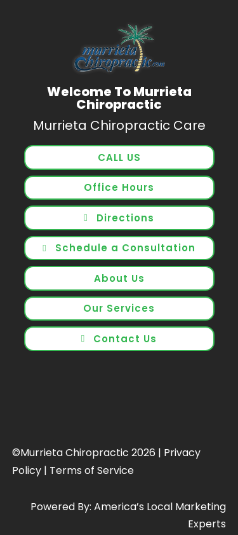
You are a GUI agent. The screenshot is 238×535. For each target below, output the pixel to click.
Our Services (119, 308)
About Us (119, 278)
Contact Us (125, 338)
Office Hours (119, 187)
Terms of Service (92, 470)
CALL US (119, 157)
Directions (125, 218)
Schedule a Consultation (125, 247)
